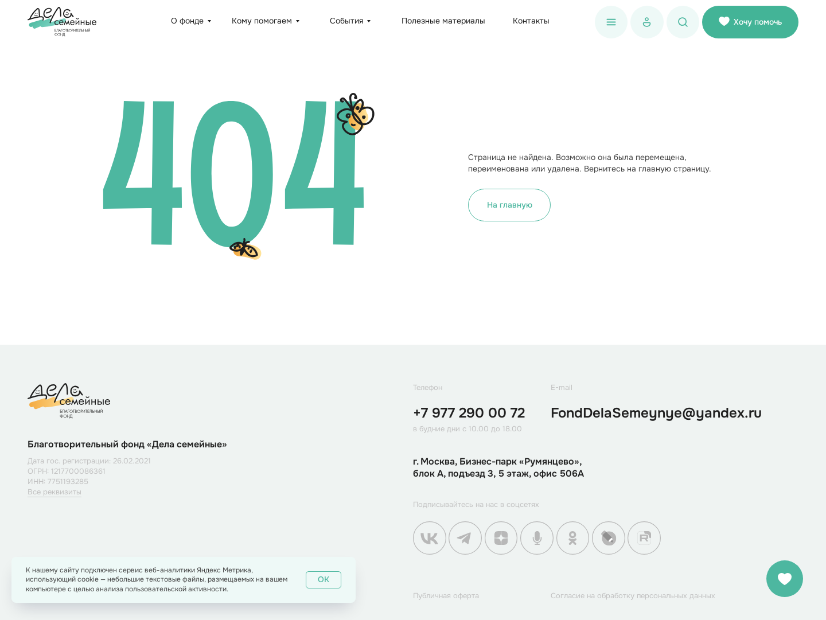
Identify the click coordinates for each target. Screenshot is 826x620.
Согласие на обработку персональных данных (633, 595)
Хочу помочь (750, 22)
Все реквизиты (54, 492)
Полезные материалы (443, 20)
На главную (509, 205)
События (346, 20)
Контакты (531, 20)
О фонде (187, 20)
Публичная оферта (446, 595)
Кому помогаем (262, 20)
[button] (611, 22)
